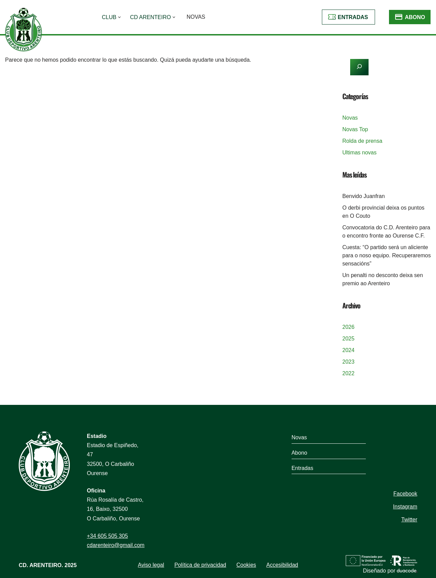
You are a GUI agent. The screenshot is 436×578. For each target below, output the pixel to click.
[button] (119, 17)
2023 (348, 362)
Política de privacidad (200, 565)
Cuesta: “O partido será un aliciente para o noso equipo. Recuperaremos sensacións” (386, 255)
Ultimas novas (359, 152)
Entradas (353, 17)
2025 (348, 338)
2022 (348, 373)
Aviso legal (151, 565)
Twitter (409, 519)
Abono (415, 17)
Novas (196, 17)
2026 (348, 327)
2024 (348, 350)
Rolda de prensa (362, 141)
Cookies (246, 565)
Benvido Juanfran (363, 196)
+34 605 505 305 (107, 536)
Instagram (405, 506)
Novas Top (355, 129)
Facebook (405, 494)
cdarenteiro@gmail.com (115, 545)
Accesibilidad (282, 565)
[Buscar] (156, 81)
